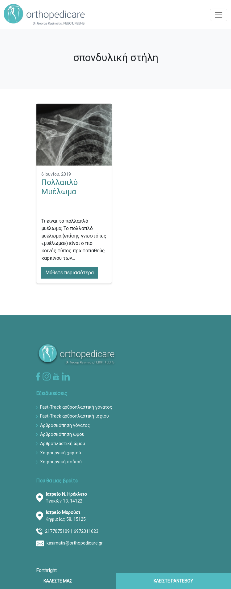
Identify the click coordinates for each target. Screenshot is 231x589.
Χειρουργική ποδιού (61, 462)
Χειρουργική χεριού (60, 453)
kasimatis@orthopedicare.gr (75, 543)
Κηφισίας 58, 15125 (66, 516)
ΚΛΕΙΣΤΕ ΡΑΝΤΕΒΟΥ (173, 580)
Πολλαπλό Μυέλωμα (59, 187)
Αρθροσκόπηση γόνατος (65, 425)
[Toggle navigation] (218, 15)
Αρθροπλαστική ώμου (62, 443)
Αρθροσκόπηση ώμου (62, 434)
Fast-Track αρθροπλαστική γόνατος (76, 407)
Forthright (46, 570)
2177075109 (57, 531)
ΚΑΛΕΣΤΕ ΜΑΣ (57, 580)
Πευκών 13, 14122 (66, 498)
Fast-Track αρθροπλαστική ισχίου (74, 416)
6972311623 (86, 531)
